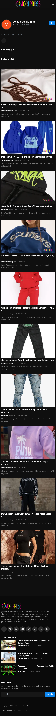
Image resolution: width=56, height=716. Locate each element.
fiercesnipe (21, 671)
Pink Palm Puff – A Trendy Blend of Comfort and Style (26, 157)
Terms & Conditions (8, 710)
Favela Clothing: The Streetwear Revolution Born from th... (26, 106)
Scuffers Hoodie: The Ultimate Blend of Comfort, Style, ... (27, 257)
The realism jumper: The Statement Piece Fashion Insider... (24, 567)
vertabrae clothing (7, 110)
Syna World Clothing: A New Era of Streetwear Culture (26, 206)
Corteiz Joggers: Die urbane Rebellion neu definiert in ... (27, 360)
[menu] (3, 4)
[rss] (47, 629)
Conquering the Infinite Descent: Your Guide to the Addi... (36, 667)
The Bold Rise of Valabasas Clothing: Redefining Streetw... (24, 410)
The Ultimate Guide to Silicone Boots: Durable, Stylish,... (33, 654)
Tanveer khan (22, 658)
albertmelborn (22, 645)
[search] (53, 4)
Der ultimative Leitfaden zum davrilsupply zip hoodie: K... (26, 515)
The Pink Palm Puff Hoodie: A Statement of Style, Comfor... (24, 463)
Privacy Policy (23, 710)
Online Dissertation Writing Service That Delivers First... (34, 642)
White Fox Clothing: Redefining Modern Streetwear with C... (27, 309)
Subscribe (49, 694)
